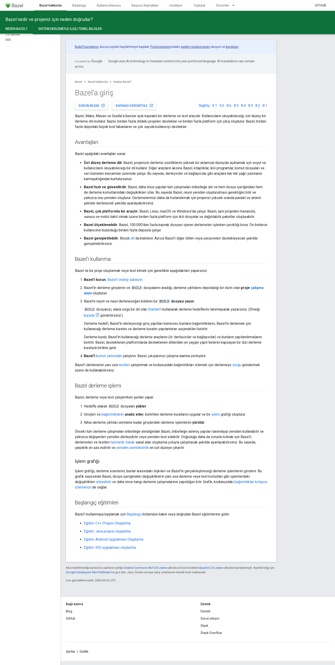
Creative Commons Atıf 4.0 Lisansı (145, 567)
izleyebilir (103, 482)
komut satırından (109, 356)
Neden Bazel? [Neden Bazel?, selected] (16, 29)
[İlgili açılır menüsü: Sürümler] (235, 5)
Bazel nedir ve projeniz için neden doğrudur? (49, 19)
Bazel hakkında (98, 81)
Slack (204, 625)
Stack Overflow (211, 633)
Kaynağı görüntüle (134, 105)
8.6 (229, 105)
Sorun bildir (91, 105)
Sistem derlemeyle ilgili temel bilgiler (70, 29)
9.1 (214, 105)
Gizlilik (84, 651)
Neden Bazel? (123, 81)
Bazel (78, 81)
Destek (205, 611)
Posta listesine (160, 47)
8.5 (236, 105)
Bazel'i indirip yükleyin (124, 280)
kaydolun (232, 47)
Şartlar (70, 651)
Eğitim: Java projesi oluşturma (107, 531)
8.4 (243, 105)
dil (132, 238)
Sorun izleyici (210, 618)
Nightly (204, 105)
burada (89, 315)
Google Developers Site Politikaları (88, 572)
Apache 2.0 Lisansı (211, 567)
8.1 (265, 105)
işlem (215, 414)
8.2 (257, 105)
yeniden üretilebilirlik (132, 448)
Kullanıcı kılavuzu (109, 5)
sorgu (236, 365)
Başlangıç (79, 5)
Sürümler (222, 5)
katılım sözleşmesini (195, 47)
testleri (124, 365)
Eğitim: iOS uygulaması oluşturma (110, 547)
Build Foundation (86, 47)
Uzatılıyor (176, 5)
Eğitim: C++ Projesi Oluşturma (107, 523)
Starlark (154, 309)
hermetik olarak (123, 442)
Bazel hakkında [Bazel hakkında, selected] (50, 5)
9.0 (221, 105)
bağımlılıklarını (112, 414)
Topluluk (199, 5)
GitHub (320, 5)
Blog (69, 611)
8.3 (250, 105)
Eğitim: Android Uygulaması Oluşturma (113, 539)
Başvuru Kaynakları (145, 5)
